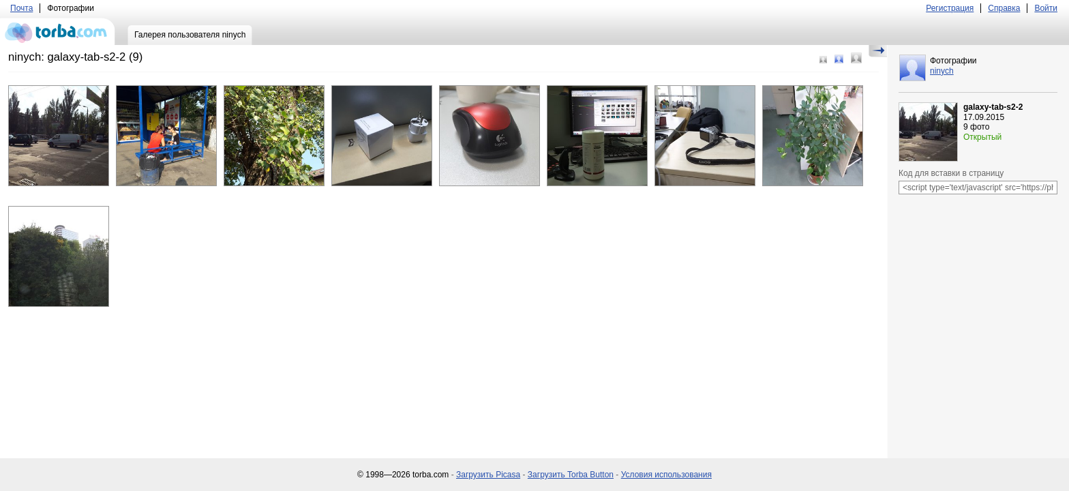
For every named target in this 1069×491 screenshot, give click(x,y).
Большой (856, 58)
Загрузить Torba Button (571, 474)
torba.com (57, 31)
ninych (942, 71)
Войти (1045, 8)
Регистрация (950, 8)
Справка (1004, 8)
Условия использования (666, 474)
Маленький (823, 59)
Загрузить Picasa (488, 474)
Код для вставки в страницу (951, 173)
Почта (21, 8)
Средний (838, 59)
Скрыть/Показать (878, 51)
